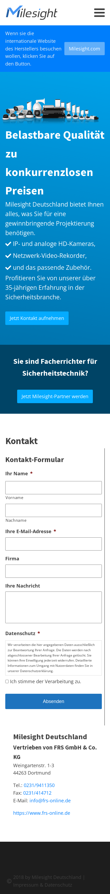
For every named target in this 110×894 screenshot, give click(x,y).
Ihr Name (19, 474)
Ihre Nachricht (22, 586)
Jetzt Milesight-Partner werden (55, 396)
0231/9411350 (39, 785)
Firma (12, 559)
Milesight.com (84, 48)
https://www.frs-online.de (41, 813)
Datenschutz (22, 633)
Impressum (26, 885)
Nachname (16, 520)
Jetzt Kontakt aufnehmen (37, 318)
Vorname (14, 497)
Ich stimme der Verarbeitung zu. (45, 681)
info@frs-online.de (50, 800)
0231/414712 (37, 793)
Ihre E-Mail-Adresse (30, 531)
